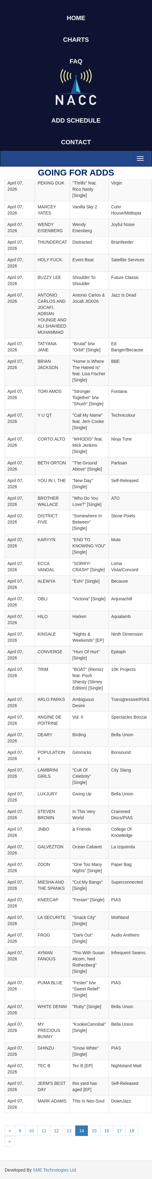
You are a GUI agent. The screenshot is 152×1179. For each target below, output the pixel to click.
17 (119, 1130)
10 (31, 1130)
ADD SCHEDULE (76, 120)
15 (94, 1130)
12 (56, 1130)
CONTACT (76, 142)
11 (43, 1130)
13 (69, 1130)
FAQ (76, 61)
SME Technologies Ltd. (55, 1170)
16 (106, 1130)
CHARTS (76, 39)
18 (131, 1130)
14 (81, 1130)
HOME (76, 18)
